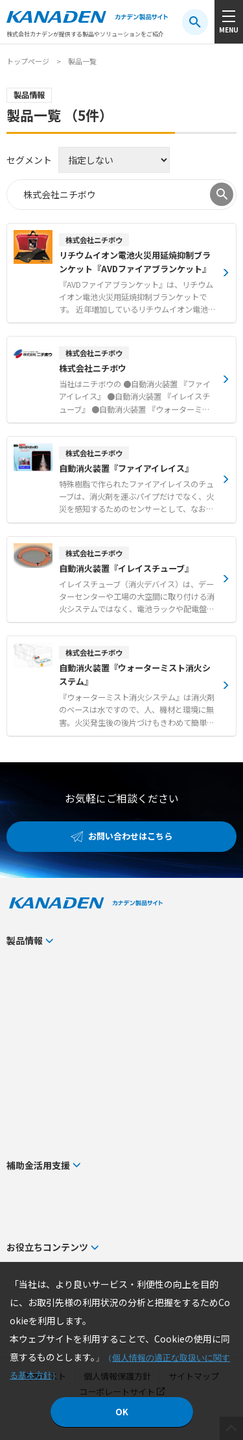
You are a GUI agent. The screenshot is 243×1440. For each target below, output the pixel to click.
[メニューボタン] (228, 22)
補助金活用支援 (38, 1165)
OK (121, 1412)
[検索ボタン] (195, 22)
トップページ (27, 61)
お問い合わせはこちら (130, 836)
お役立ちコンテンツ (47, 1247)
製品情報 (24, 940)
